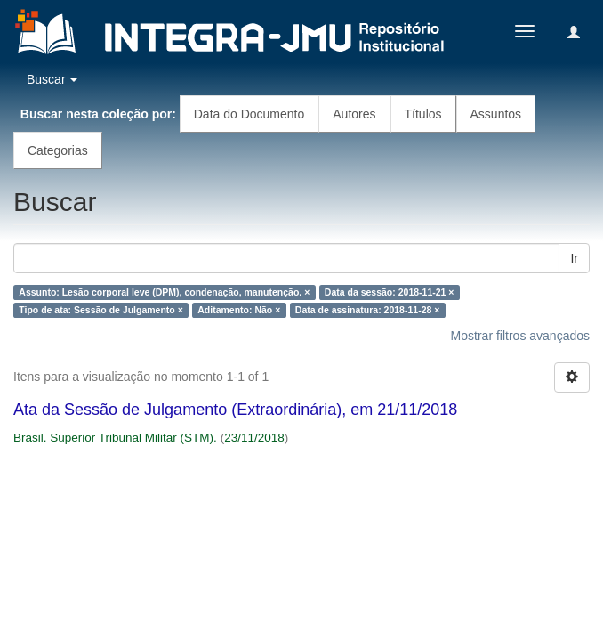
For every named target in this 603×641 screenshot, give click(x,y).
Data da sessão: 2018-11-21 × (389, 292)
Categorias (58, 150)
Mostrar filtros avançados (520, 336)
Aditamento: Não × (238, 309)
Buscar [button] (52, 79)
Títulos (423, 114)
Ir (574, 258)
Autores (354, 114)
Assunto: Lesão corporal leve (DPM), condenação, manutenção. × (164, 292)
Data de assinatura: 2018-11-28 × (367, 309)
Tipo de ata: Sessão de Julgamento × (100, 309)
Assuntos (496, 114)
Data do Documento (249, 114)
